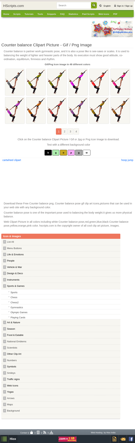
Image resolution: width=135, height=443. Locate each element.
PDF (115, 14)
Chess (13, 297)
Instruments (13, 279)
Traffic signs (13, 379)
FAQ (62, 14)
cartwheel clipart (11, 160)
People (10, 260)
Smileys (11, 373)
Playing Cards (17, 317)
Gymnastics (16, 307)
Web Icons (12, 385)
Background (13, 410)
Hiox (13, 438)
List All (10, 241)
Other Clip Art (14, 354)
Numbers (13, 360)
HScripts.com (13, 6)
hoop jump (127, 160)
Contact (23, 433)
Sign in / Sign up (125, 6)
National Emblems (16, 341)
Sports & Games (15, 286)
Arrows (10, 398)
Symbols (11, 366)
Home (6, 14)
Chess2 (14, 302)
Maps (10, 404)
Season (11, 328)
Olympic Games (18, 312)
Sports (13, 292)
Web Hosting (97, 432)
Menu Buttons (14, 248)
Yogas (10, 391)
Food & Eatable (15, 335)
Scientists (12, 347)
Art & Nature (13, 322)
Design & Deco (15, 273)
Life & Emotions (15, 254)
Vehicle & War (14, 267)
